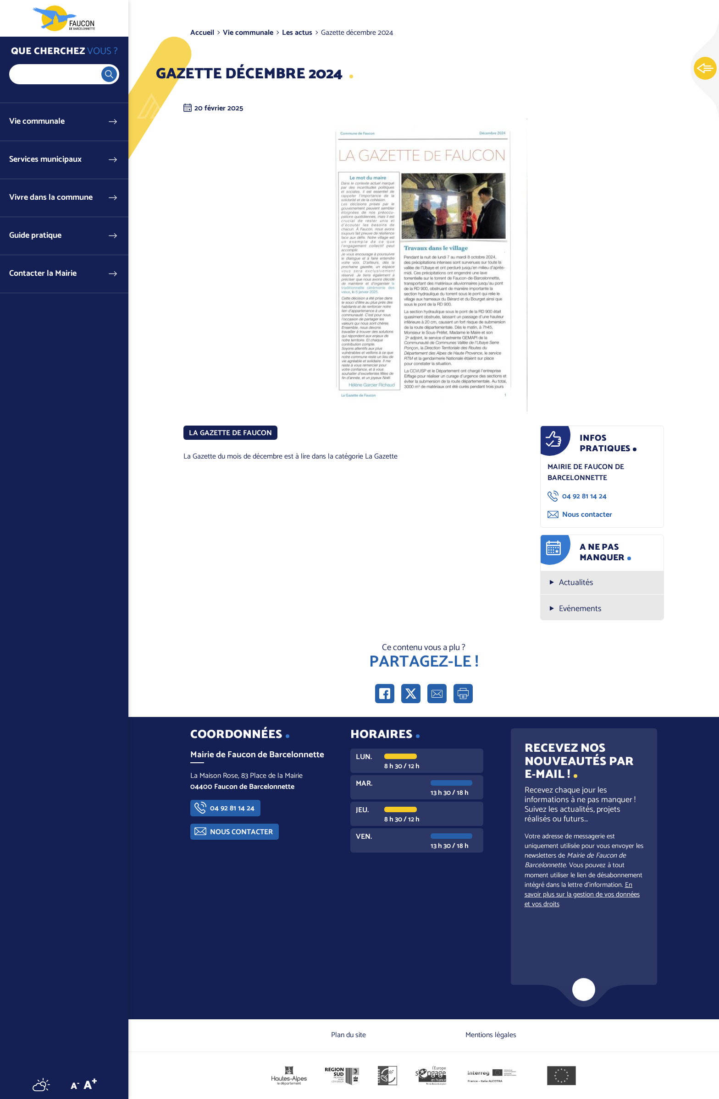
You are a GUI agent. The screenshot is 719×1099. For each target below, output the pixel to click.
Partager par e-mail (437, 693)
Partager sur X (410, 693)
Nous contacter (587, 514)
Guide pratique (35, 235)
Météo (41, 1084)
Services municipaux (45, 159)
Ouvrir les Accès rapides (705, 68)
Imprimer (463, 693)
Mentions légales (490, 1035)
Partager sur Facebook (384, 693)
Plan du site (348, 1035)
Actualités (576, 583)
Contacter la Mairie (43, 273)
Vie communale (37, 121)
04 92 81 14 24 (584, 496)
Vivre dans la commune (51, 197)
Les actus (297, 33)
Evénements (580, 609)
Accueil (202, 33)
